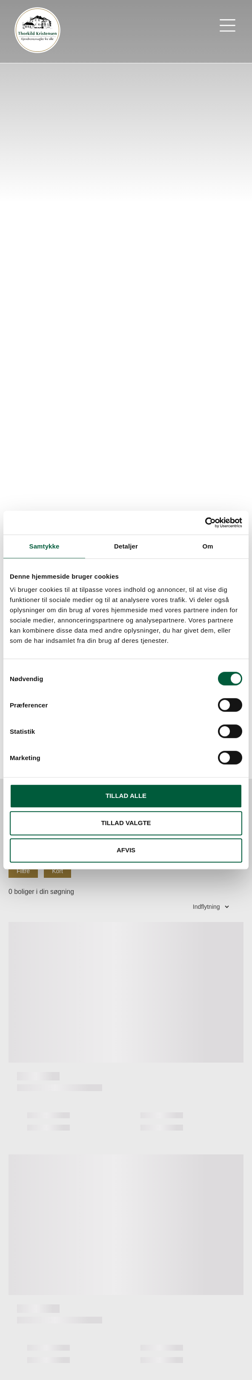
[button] (228, 27)
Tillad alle (126, 795)
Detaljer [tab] (126, 546)
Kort (57, 871)
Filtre (23, 871)
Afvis (126, 850)
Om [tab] (207, 546)
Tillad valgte (126, 822)
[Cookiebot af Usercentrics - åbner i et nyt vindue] (205, 522)
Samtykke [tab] (44, 546)
